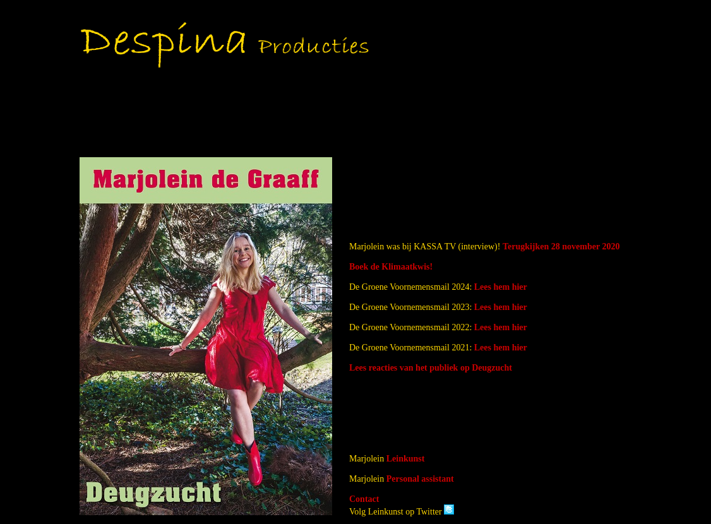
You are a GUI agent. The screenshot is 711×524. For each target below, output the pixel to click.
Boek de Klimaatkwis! (391, 266)
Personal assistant (420, 479)
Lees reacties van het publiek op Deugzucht (430, 367)
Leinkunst (405, 458)
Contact (364, 499)
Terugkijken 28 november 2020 (561, 246)
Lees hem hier (500, 287)
